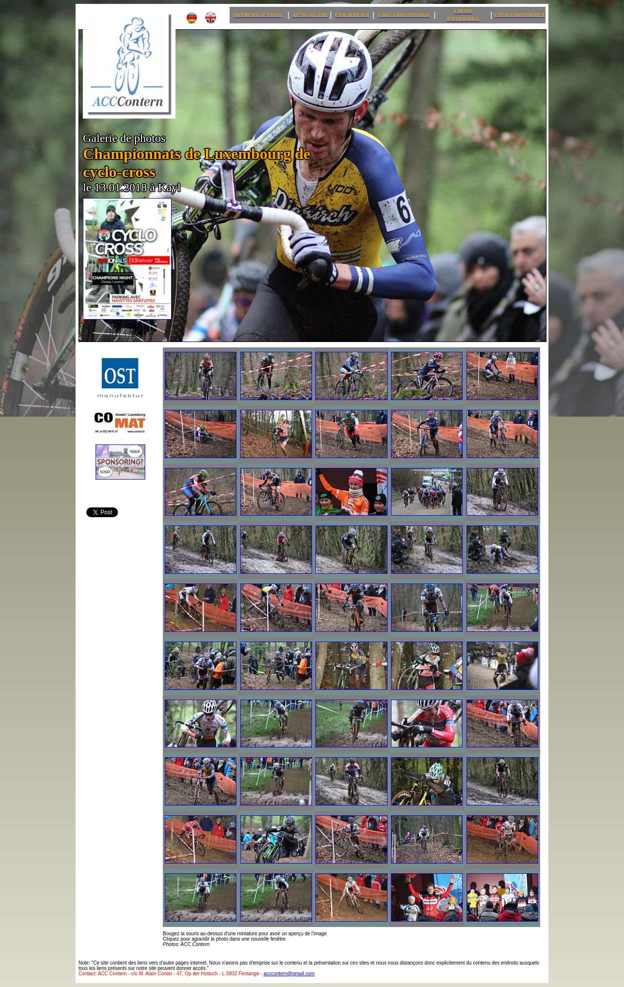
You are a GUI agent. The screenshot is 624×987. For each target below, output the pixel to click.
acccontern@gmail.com (289, 973)
